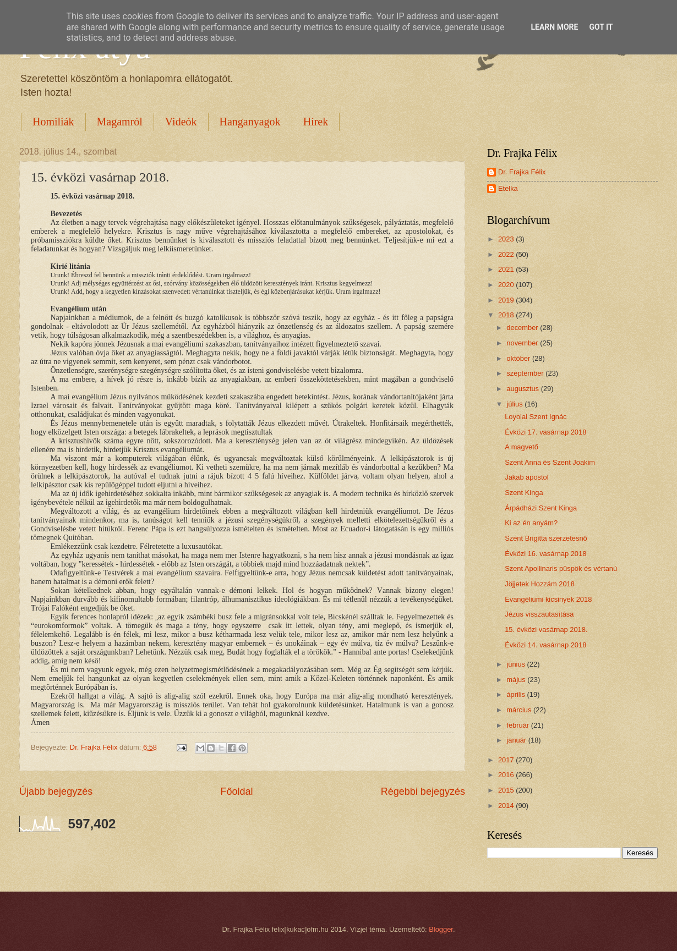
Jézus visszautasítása (539, 614)
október (519, 358)
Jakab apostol (526, 477)
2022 (507, 254)
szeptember (525, 373)
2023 (507, 239)
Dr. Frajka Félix (522, 172)
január (517, 740)
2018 (507, 315)
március (519, 710)
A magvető (521, 447)
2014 (507, 805)
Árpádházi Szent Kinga (541, 508)
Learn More (554, 27)
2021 (507, 269)
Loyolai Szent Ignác (535, 417)
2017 (507, 760)
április (516, 694)
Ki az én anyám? (531, 523)
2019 (507, 300)
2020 (507, 285)
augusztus (523, 388)
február (518, 725)
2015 (507, 790)
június (516, 664)
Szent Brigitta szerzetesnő (546, 538)
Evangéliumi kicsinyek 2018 (548, 599)
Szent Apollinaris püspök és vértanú (561, 568)
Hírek (316, 122)
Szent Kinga (524, 492)
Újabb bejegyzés (55, 791)
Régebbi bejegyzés (423, 791)
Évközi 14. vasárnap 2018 (545, 645)
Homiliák (53, 122)
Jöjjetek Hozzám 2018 (540, 584)
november (523, 343)
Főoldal (236, 791)
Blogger (441, 929)
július (515, 404)
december (523, 327)
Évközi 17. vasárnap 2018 (545, 432)
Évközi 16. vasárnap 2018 (545, 553)
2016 (507, 775)
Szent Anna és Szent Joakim (550, 462)
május (516, 679)
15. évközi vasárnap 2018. (546, 629)
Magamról (120, 122)
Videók (181, 122)
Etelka (508, 188)
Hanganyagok (250, 122)
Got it (601, 27)
